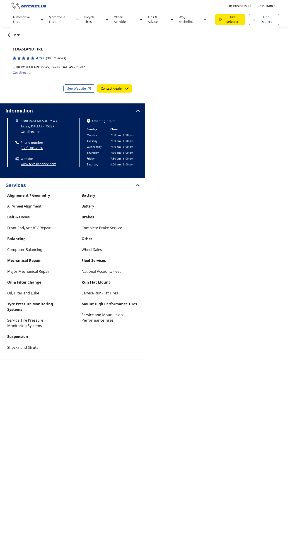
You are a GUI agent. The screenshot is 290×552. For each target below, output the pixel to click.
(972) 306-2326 (32, 148)
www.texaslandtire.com (38, 164)
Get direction (22, 72)
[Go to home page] (29, 6)
